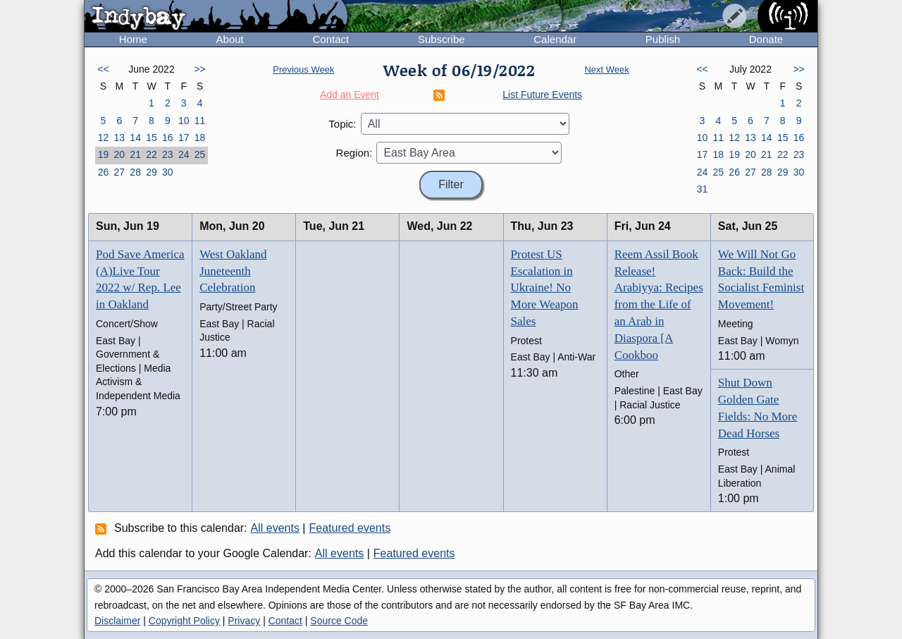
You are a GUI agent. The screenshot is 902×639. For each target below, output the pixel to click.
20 (119, 154)
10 (184, 120)
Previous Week (303, 69)
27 (119, 172)
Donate (766, 39)
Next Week (606, 69)
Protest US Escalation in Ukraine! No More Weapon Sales (545, 288)
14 (135, 137)
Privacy (244, 620)
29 (151, 172)
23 (167, 154)
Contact (330, 39)
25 (200, 154)
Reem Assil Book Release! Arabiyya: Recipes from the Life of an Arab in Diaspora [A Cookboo (658, 305)
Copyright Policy (184, 620)
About (230, 39)
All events (275, 528)
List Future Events (542, 94)
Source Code (339, 620)
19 (103, 154)
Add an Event (349, 94)
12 (103, 137)
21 (135, 154)
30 (167, 172)
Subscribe (441, 39)
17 (184, 137)
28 (135, 172)
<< (103, 69)
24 (184, 154)
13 (119, 137)
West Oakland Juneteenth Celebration (232, 271)
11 (200, 120)
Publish (662, 39)
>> (199, 69)
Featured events (350, 528)
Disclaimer (117, 620)
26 (103, 172)
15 (151, 137)
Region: (354, 153)
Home (133, 39)
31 (702, 189)
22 (151, 154)
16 (167, 137)
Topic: (342, 124)
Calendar (554, 39)
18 (200, 137)
